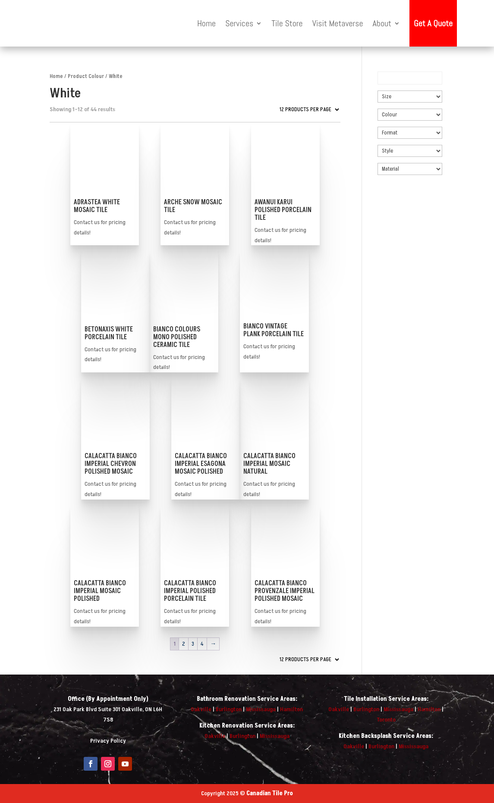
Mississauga (261, 709)
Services (239, 23)
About (382, 23)
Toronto (386, 720)
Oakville (201, 709)
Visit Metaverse (337, 23)
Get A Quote (433, 23)
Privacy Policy (108, 741)
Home (206, 23)
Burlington (229, 709)
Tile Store (286, 23)
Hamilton (291, 709)
